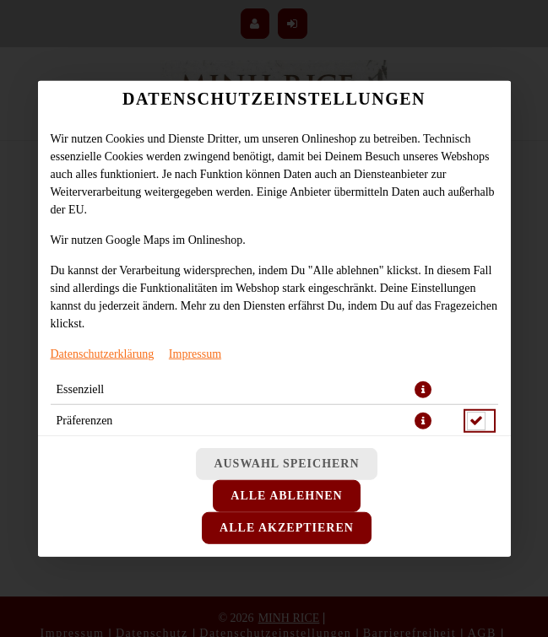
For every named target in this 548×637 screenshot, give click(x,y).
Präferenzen (85, 419)
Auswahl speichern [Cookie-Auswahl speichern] (286, 463)
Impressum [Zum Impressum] (195, 353)
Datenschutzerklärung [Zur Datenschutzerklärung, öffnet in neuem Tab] (103, 353)
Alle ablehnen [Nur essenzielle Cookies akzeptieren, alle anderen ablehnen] (286, 495)
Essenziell (81, 388)
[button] (423, 389)
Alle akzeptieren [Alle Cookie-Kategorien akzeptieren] (287, 527)
